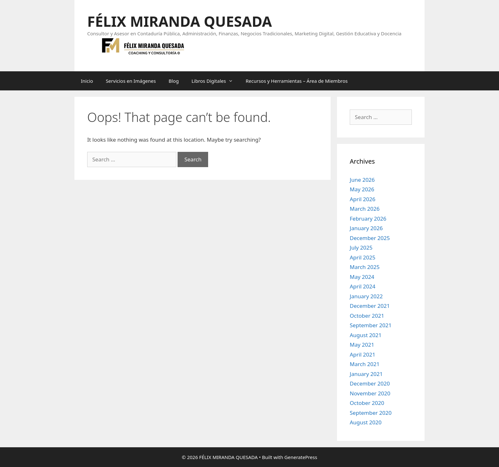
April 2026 (362, 199)
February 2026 (368, 218)
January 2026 (366, 228)
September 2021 (370, 325)
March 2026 (365, 208)
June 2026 (362, 179)
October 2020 (367, 403)
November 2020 (370, 393)
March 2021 (365, 364)
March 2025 (365, 267)
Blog (174, 81)
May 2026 (362, 189)
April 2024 (362, 286)
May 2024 (362, 276)
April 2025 (362, 257)
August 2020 (366, 422)
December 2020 (370, 383)
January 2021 (366, 374)
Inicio (87, 81)
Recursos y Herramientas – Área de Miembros (297, 81)
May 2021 (362, 344)
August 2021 (366, 335)
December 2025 (370, 238)
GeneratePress (301, 457)
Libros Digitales (215, 80)
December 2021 (370, 305)
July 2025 (361, 247)
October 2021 (367, 315)
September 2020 (370, 412)
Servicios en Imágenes (131, 81)
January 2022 (366, 296)
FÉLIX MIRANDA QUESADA (179, 21)
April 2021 (362, 354)
